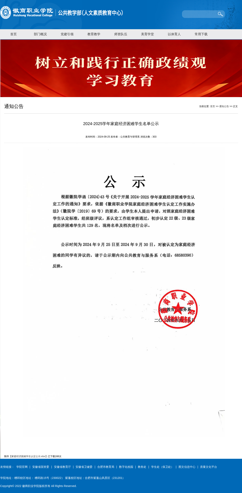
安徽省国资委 (40, 466)
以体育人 (174, 34)
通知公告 (224, 106)
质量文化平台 (208, 466)
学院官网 (22, 466)
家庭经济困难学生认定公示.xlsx (28, 456)
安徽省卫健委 (84, 466)
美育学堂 (147, 34)
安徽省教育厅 (62, 466)
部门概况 (40, 34)
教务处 (142, 466)
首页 (13, 34)
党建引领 (67, 34)
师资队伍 (120, 34)
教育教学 (93, 34)
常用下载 (201, 34)
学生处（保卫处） (162, 466)
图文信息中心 (187, 466)
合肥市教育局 (105, 466)
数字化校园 (126, 466)
